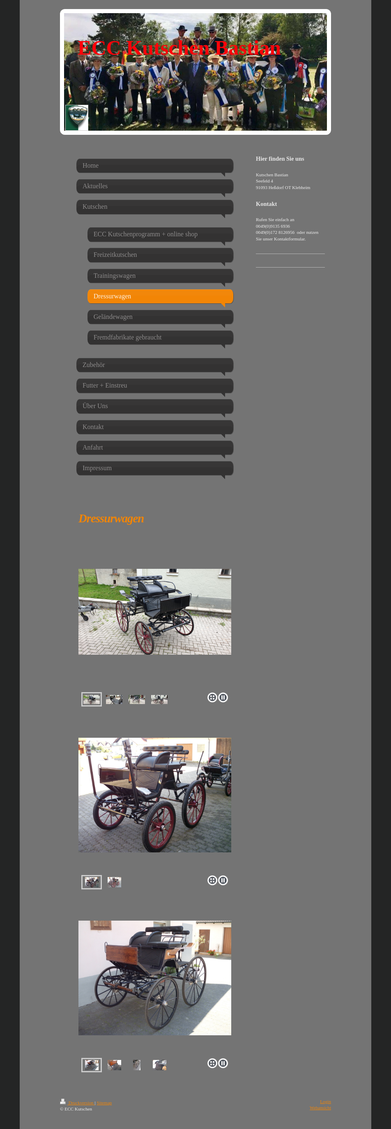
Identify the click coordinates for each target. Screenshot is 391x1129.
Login (325, 1101)
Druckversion (77, 1102)
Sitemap (104, 1102)
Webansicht (320, 1107)
